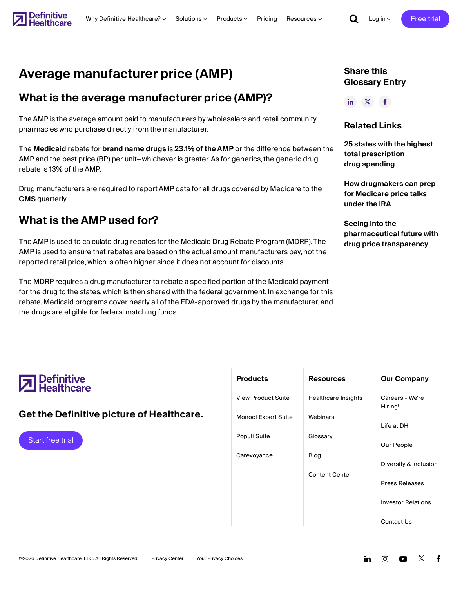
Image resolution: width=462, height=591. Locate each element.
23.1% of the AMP (204, 149)
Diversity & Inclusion (409, 464)
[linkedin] (350, 102)
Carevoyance (254, 455)
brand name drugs (134, 149)
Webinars (321, 417)
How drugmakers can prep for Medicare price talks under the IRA (390, 194)
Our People (397, 445)
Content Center (329, 474)
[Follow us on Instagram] (385, 558)
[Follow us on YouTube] (403, 558)
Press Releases (402, 483)
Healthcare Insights (335, 398)
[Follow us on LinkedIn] (367, 558)
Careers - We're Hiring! (402, 402)
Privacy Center (167, 559)
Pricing (267, 19)
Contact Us (396, 521)
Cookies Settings (219, 559)
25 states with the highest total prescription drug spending (388, 154)
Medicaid (49, 149)
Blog (314, 455)
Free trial (425, 19)
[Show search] (351, 18)
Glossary (320, 436)
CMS (27, 199)
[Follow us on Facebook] (438, 558)
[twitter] (367, 102)
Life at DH (394, 425)
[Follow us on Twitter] (421, 558)
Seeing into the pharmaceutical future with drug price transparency (391, 234)
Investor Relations (406, 502)
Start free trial (50, 440)
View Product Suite (263, 398)
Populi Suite (253, 436)
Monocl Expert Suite (264, 417)
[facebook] (385, 102)
